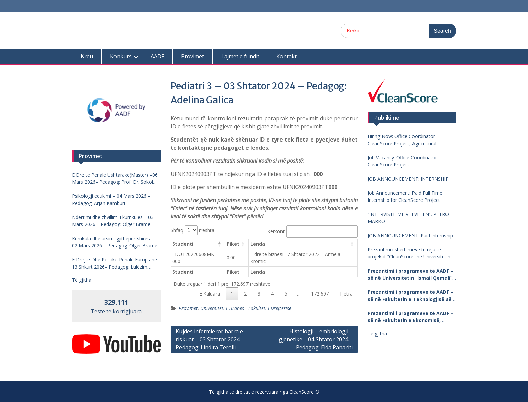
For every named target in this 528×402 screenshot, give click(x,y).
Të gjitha (377, 333)
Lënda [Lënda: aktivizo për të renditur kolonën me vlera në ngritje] (257, 244)
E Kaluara (209, 293)
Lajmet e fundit (240, 56)
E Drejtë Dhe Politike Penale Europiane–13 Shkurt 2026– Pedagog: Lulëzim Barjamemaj (116, 263)
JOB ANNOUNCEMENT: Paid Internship (410, 235)
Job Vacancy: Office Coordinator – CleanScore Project (404, 161)
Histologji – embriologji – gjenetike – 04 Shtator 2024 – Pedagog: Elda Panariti (316, 339)
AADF (157, 56)
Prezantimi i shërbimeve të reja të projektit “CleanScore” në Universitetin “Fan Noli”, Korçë (409, 253)
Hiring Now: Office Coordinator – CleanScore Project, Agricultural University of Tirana (403, 140)
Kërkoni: (312, 231)
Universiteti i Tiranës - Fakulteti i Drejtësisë (245, 308)
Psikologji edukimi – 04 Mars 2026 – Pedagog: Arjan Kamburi (111, 199)
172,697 (320, 293)
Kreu (87, 56)
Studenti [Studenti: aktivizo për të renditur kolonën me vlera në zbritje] (182, 244)
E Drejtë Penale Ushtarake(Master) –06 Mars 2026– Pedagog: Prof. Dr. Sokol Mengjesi (115, 178)
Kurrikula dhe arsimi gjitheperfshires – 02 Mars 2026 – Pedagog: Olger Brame (114, 242)
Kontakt (286, 56)
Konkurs (121, 56)
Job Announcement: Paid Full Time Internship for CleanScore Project (405, 196)
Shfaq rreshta (192, 230)
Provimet (192, 56)
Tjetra (346, 293)
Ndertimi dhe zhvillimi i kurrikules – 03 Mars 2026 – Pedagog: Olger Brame (113, 220)
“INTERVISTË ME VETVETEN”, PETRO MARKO (408, 217)
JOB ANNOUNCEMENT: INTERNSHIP (408, 179)
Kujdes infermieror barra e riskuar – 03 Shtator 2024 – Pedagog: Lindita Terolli (210, 339)
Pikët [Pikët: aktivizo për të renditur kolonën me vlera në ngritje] (233, 244)
